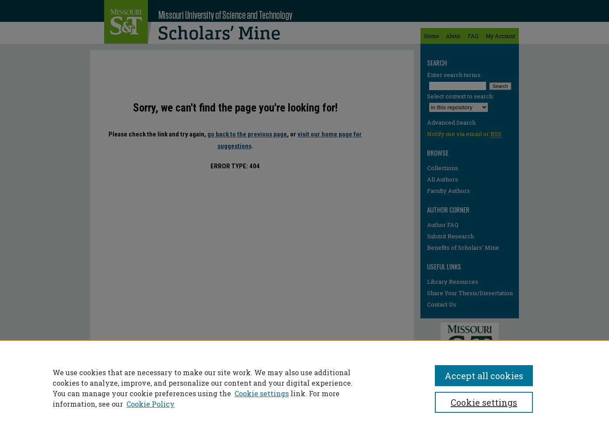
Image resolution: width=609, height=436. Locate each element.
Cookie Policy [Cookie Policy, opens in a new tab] (150, 403)
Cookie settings (261, 393)
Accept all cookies (483, 375)
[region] (304, 388)
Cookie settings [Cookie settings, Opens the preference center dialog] (484, 402)
